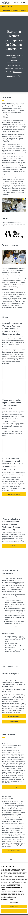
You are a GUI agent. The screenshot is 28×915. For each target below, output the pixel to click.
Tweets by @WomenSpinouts (10, 666)
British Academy (17, 72)
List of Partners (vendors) (7, 899)
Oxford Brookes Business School (12, 222)
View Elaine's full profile (14, 850)
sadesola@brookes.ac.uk (14, 62)
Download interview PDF (14, 494)
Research (9, 6)
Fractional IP (22, 534)
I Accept (14, 911)
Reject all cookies (14, 906)
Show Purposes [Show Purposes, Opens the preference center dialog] (14, 902)
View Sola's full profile (14, 787)
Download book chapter (14, 716)
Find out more (14, 545)
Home (3, 6)
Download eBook (14, 721)
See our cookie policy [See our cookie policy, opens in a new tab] (14, 885)
